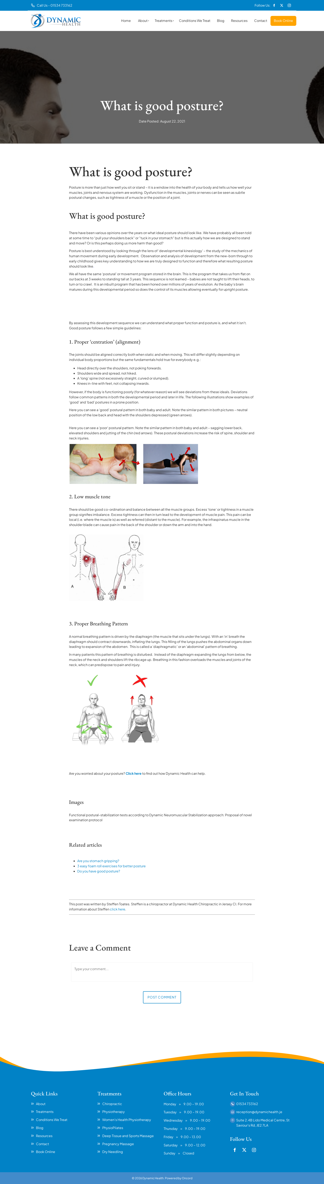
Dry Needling (112, 1151)
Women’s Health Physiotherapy (126, 1119)
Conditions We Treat (194, 20)
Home (126, 20)
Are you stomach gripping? (98, 861)
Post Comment (162, 997)
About (143, 20)
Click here (134, 773)
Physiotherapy (113, 1111)
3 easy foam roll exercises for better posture (111, 866)
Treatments (163, 20)
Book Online (283, 20)
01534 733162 (247, 1104)
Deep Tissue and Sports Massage (128, 1136)
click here (117, 909)
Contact (260, 20)
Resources (239, 20)
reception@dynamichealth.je (259, 1112)
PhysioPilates (112, 1128)
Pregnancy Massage (118, 1144)
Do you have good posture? (98, 871)
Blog (220, 20)
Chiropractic (112, 1104)
